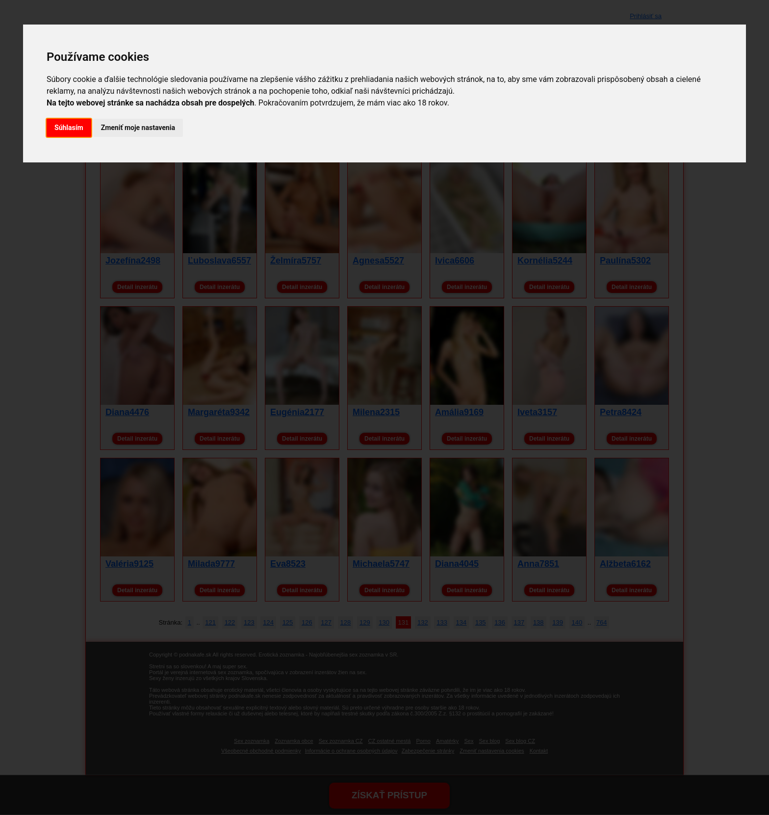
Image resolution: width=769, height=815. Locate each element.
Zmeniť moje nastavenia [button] (138, 127)
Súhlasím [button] (68, 127)
